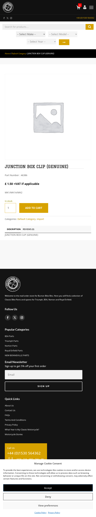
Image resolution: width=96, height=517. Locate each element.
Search (64, 42)
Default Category (19, 53)
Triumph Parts (11, 341)
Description (14, 229)
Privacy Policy (54, 512)
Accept (48, 487)
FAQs (7, 415)
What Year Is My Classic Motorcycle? (22, 429)
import (40, 219)
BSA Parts (9, 336)
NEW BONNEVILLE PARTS (17, 355)
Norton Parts (11, 346)
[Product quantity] (10, 208)
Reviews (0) (28, 229)
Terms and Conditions (15, 420)
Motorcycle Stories (14, 434)
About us (9, 405)
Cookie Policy (40, 512)
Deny (48, 496)
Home (7, 53)
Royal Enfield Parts (14, 350)
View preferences (48, 505)
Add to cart (33, 208)
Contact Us (10, 410)
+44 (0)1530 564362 (85, 17)
